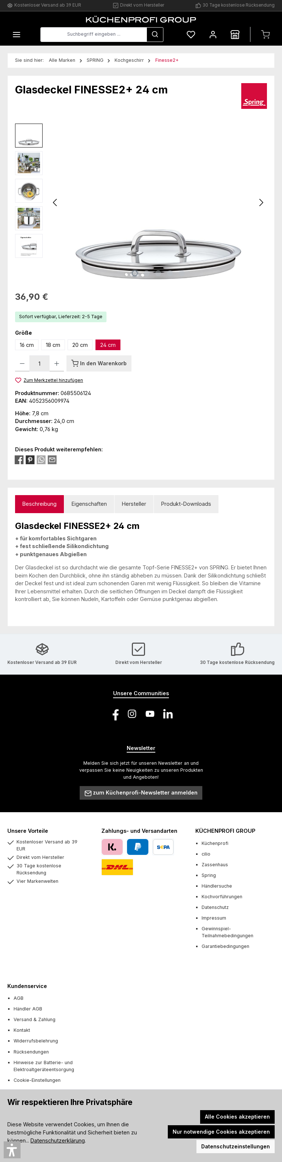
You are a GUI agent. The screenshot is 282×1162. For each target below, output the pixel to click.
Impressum (214, 918)
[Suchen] (155, 34)
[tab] (39, 504)
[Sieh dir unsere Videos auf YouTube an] (150, 714)
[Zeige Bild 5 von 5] (182, 273)
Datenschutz (215, 907)
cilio (206, 854)
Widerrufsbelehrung (36, 1041)
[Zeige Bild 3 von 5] (158, 273)
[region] (141, 203)
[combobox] (93, 34)
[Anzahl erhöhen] (57, 363)
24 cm (108, 345)
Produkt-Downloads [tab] (186, 504)
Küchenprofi (215, 843)
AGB (19, 998)
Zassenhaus (215, 864)
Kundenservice (27, 986)
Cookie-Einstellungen (37, 1080)
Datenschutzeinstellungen (235, 1146)
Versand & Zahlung (34, 1019)
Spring (209, 875)
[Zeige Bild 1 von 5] (135, 273)
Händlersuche (217, 886)
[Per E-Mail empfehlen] (52, 459)
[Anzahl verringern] (22, 363)
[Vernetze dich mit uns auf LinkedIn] (168, 714)
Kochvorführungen (222, 896)
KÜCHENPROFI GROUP (225, 831)
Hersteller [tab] (134, 504)
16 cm (27, 345)
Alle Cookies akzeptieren (237, 1116)
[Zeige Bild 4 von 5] (170, 273)
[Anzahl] (39, 363)
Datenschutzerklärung (57, 1140)
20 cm (80, 345)
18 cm (53, 345)
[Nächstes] (261, 202)
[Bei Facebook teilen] (19, 459)
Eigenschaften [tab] (89, 504)
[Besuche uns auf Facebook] (114, 714)
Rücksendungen (31, 1052)
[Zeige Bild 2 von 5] (146, 273)
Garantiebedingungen (225, 946)
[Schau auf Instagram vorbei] (132, 714)
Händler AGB (28, 1009)
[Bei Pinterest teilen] (30, 459)
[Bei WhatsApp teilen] (41, 459)
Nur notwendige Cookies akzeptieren (221, 1132)
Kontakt (22, 1030)
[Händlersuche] (235, 34)
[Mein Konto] (213, 34)
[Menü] (16, 34)
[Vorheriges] (55, 202)
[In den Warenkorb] (98, 363)
